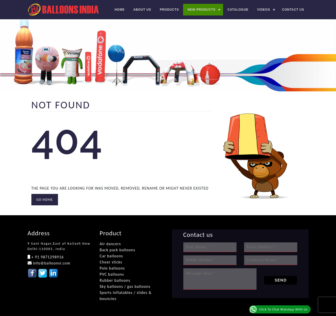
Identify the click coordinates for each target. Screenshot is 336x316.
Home (119, 9)
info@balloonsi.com (51, 263)
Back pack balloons (117, 249)
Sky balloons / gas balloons (125, 286)
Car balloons (111, 256)
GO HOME (44, 199)
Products (169, 9)
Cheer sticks (111, 262)
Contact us (293, 9)
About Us (142, 9)
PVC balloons (112, 274)
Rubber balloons (115, 280)
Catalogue (237, 9)
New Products (201, 9)
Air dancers (110, 243)
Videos (263, 9)
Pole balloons (112, 268)
